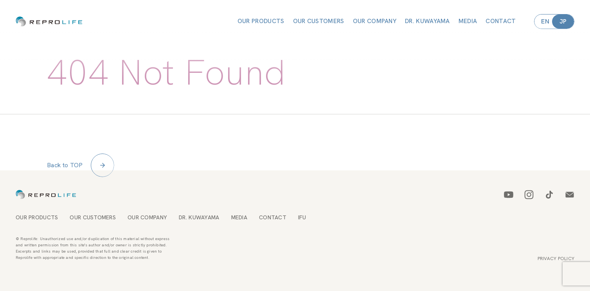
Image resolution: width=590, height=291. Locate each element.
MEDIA (468, 21)
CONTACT (501, 21)
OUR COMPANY (374, 21)
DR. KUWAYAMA (427, 21)
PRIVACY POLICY (556, 258)
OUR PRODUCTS (260, 21)
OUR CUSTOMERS (318, 21)
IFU (302, 217)
